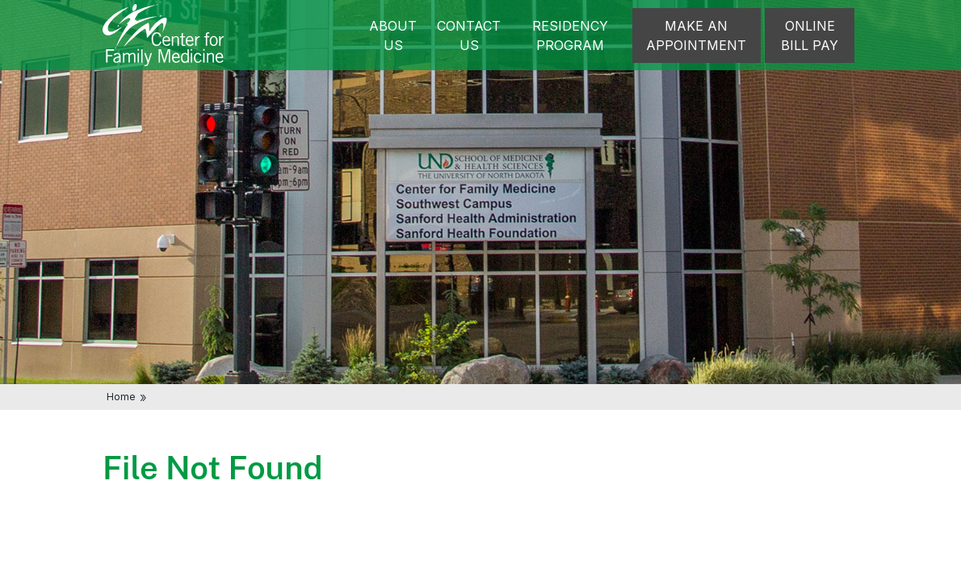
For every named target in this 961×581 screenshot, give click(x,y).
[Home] (163, 34)
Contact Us (469, 35)
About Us (393, 35)
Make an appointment (696, 35)
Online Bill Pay (809, 35)
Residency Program (570, 35)
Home (121, 397)
